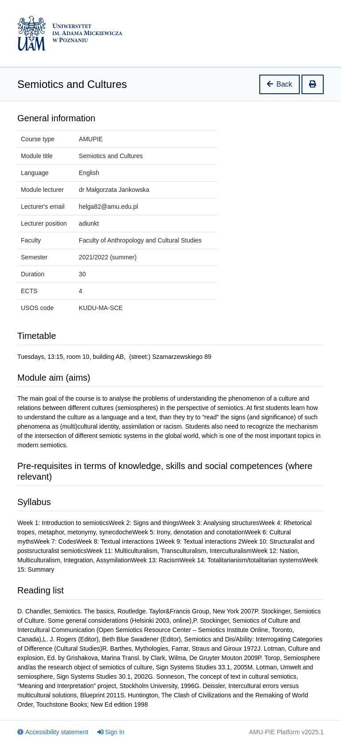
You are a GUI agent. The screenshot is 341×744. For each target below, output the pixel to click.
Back (280, 84)
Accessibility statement (52, 732)
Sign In (111, 732)
